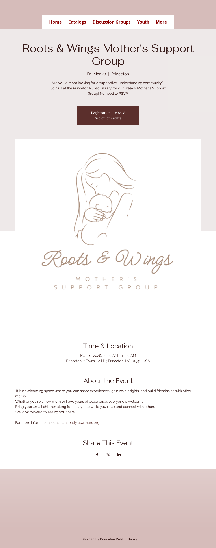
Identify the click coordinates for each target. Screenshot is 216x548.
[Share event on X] (108, 454)
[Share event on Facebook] (97, 454)
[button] (77, 23)
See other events (108, 118)
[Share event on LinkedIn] (119, 454)
